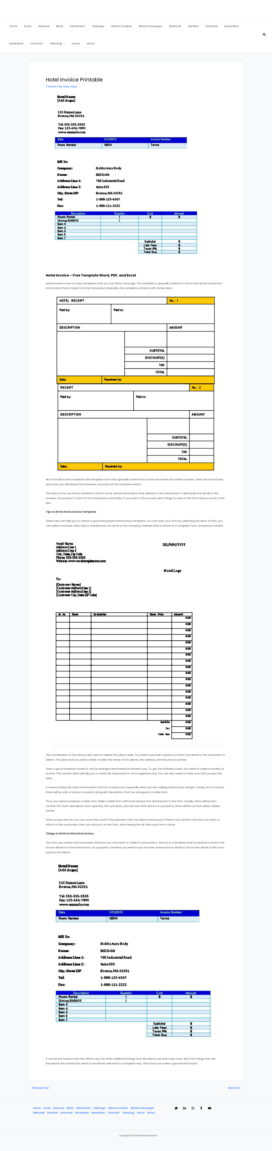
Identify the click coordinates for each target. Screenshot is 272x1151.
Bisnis (69, 1108)
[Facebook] (211, 1108)
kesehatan (99, 1113)
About (153, 1113)
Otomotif (115, 1113)
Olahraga (100, 1108)
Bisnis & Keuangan (143, 1108)
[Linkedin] (188, 1108)
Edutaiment (83, 1108)
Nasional (58, 1108)
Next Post (235, 1088)
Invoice (52, 86)
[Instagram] (199, 1108)
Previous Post (39, 1088)
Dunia (46, 1108)
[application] (22, 43)
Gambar (52, 1113)
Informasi (67, 1113)
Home (37, 1108)
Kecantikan (82, 1113)
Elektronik (39, 1113)
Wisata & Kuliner (118, 1108)
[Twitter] (176, 1108)
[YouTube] (223, 1108)
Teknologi (129, 1113)
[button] (264, 34)
